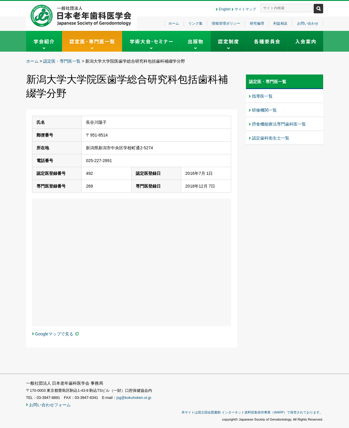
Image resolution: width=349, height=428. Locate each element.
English (224, 9)
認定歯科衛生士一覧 (270, 138)
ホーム (173, 23)
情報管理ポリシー (226, 23)
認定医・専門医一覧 (61, 61)
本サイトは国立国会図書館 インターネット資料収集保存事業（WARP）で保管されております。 (252, 412)
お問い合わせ (307, 23)
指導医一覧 (262, 96)
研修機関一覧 (264, 110)
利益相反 (280, 23)
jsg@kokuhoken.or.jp (133, 398)
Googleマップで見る (54, 334)
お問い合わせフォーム (50, 404)
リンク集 (195, 23)
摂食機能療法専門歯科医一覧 (279, 124)
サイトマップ (245, 9)
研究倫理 (257, 23)
